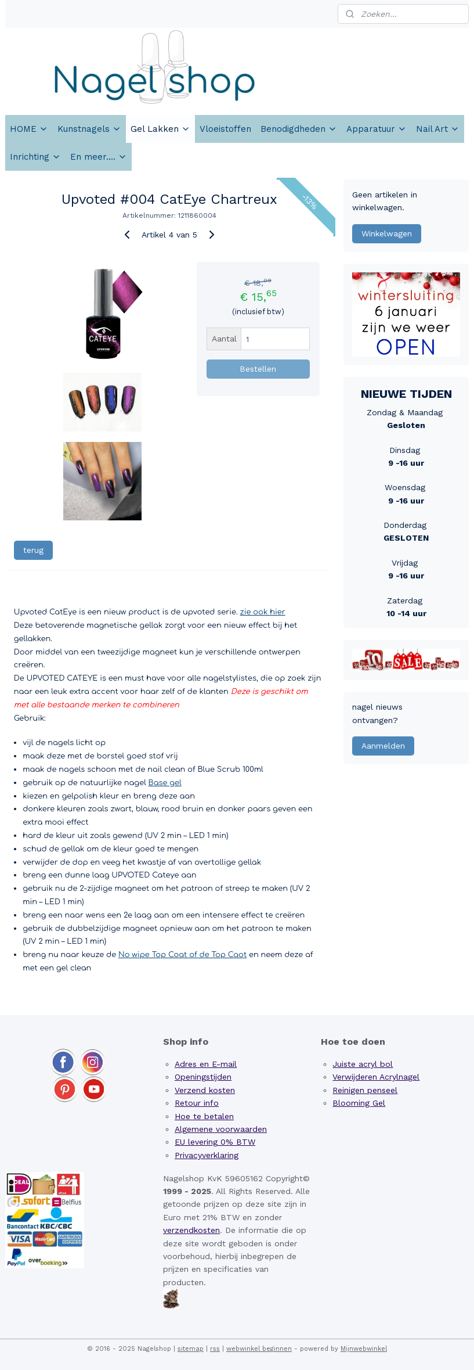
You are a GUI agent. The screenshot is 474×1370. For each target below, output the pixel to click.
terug (33, 550)
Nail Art (437, 129)
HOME (29, 129)
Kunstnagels (89, 129)
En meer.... (98, 157)
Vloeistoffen (225, 129)
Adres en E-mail (206, 1064)
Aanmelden (383, 745)
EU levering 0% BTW (215, 1141)
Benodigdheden (298, 129)
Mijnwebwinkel (364, 1349)
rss (215, 1349)
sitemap (191, 1349)
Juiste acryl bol (362, 1064)
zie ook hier (262, 612)
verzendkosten (191, 1230)
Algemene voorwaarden (221, 1129)
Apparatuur (376, 129)
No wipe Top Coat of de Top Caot (182, 955)
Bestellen (258, 368)
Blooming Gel (358, 1102)
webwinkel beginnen (259, 1349)
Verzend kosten (205, 1090)
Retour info (197, 1102)
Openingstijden (203, 1076)
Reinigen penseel (364, 1090)
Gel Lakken (160, 129)
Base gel (165, 783)
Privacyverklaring (206, 1155)
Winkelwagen (386, 233)
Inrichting (35, 157)
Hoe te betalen (204, 1116)
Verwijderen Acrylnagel (375, 1076)
